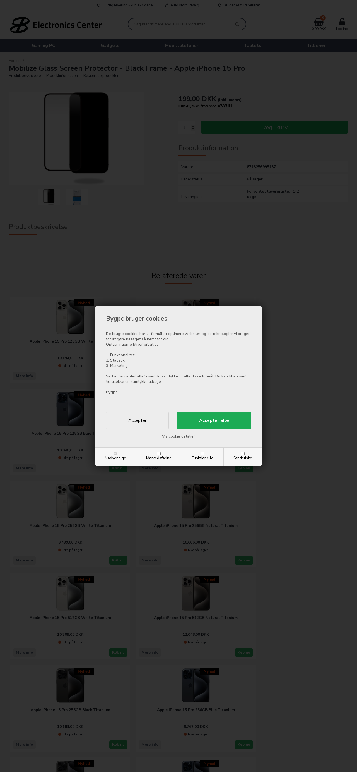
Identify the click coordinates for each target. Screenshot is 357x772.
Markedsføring (159, 458)
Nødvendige (115, 458)
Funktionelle (202, 458)
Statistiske (242, 458)
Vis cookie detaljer (178, 436)
